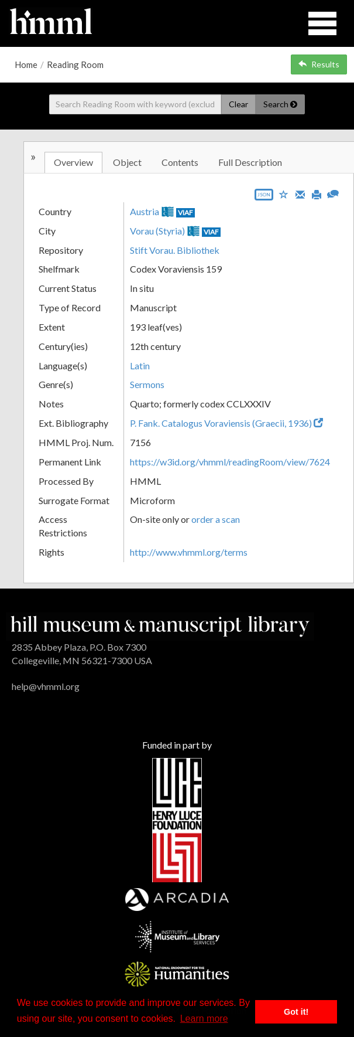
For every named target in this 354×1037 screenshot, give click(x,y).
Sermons (147, 384)
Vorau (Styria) (157, 230)
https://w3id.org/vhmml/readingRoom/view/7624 (230, 461)
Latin (140, 365)
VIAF (185, 212)
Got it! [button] (296, 1011)
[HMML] (160, 625)
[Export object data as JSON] (264, 197)
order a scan (215, 519)
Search (280, 104)
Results (318, 64)
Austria (144, 211)
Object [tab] (127, 162)
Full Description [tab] (250, 162)
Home (26, 64)
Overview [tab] (73, 162)
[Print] (316, 193)
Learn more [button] (204, 1019)
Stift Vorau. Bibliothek (174, 250)
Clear (238, 104)
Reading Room (75, 64)
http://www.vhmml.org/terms (189, 551)
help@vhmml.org (46, 686)
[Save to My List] (283, 193)
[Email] (300, 193)
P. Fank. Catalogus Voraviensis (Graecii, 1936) (226, 423)
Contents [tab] (179, 162)
